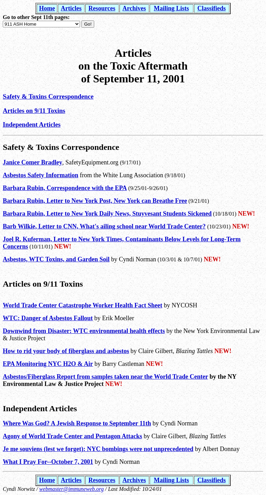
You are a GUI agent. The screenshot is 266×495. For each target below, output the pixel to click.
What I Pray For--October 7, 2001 (48, 461)
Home (47, 8)
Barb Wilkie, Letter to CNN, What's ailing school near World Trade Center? (104, 226)
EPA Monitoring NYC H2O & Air (48, 363)
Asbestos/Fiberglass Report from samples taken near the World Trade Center (105, 376)
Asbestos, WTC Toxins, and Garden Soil (56, 259)
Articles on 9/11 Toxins (34, 110)
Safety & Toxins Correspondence (48, 96)
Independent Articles (32, 124)
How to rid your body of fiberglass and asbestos (66, 351)
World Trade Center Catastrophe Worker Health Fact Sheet (82, 305)
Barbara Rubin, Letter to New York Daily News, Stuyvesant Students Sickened (107, 213)
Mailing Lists (171, 8)
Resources (101, 8)
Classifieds (211, 8)
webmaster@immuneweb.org (71, 489)
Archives (134, 8)
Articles (71, 8)
